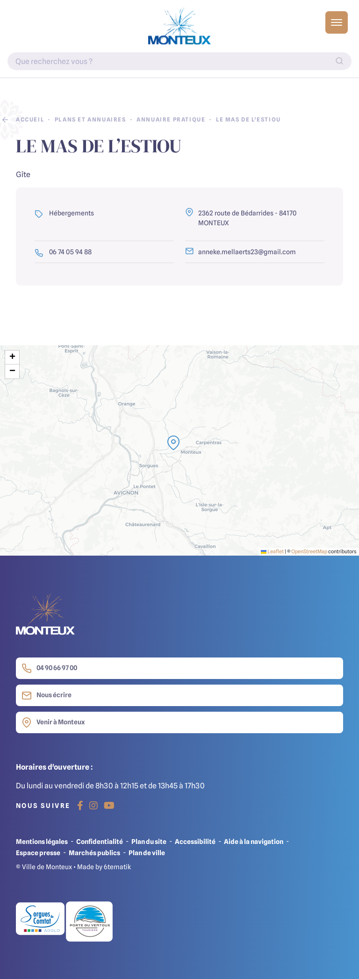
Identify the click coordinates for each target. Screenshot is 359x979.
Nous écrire (47, 695)
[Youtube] (109, 806)
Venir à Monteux (53, 722)
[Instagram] (93, 806)
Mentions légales (42, 841)
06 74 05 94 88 (63, 252)
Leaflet (272, 551)
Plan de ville (147, 853)
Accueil (30, 119)
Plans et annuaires (90, 119)
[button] (173, 443)
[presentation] (179, 450)
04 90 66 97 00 (49, 668)
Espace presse (38, 853)
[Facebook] (80, 806)
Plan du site (148, 841)
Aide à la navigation (253, 841)
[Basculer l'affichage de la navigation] (336, 22)
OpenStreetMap (309, 551)
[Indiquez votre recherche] (179, 61)
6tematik (117, 867)
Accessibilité (195, 841)
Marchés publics (94, 853)
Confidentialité (99, 841)
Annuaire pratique (170, 119)
